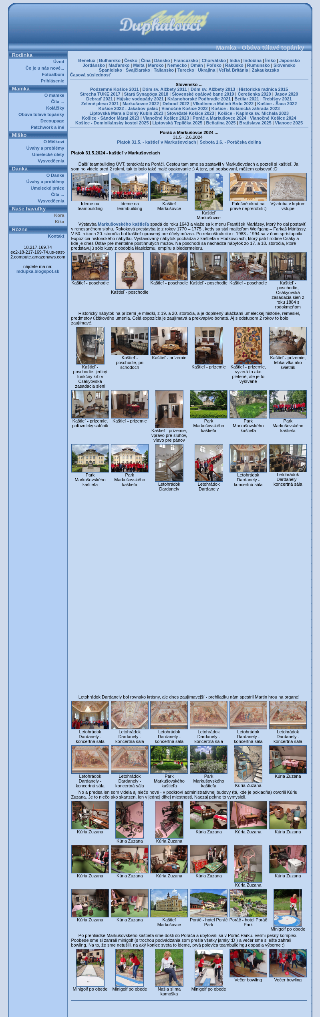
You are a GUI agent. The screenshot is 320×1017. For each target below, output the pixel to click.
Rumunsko (258, 65)
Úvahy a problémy (46, 148)
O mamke (55, 95)
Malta (138, 65)
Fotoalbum (54, 74)
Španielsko (110, 70)
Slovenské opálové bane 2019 (203, 94)
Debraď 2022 (176, 103)
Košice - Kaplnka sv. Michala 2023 (253, 113)
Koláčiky (56, 108)
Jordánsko (94, 65)
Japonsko (289, 60)
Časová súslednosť (90, 74)
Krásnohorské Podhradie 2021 (199, 98)
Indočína (253, 60)
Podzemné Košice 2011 (114, 89)
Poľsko (214, 65)
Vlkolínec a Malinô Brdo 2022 (223, 103)
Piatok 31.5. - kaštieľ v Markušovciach (156, 142)
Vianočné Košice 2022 (184, 108)
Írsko (270, 60)
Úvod (60, 61)
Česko (130, 60)
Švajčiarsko (138, 70)
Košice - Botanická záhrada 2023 (245, 108)
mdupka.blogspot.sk (37, 271)
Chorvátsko (214, 60)
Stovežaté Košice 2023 (190, 113)
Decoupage (53, 120)
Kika (60, 221)
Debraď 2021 (99, 98)
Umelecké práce (49, 188)
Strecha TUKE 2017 (100, 94)
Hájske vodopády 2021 (140, 98)
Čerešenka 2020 (254, 94)
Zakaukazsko (265, 70)
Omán (197, 65)
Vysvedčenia (52, 160)
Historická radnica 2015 (263, 89)
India (234, 60)
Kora (60, 215)
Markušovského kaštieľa (123, 224)
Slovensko (285, 65)
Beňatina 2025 (220, 122)
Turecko (185, 70)
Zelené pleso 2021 (100, 103)
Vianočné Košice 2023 (166, 118)
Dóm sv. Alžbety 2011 (165, 89)
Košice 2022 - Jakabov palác (128, 108)
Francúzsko (185, 60)
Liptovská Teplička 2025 (177, 122)
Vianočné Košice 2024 (273, 118)
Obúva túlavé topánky (42, 114)
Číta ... (58, 101)
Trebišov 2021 (277, 98)
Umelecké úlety (49, 154)
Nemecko (177, 65)
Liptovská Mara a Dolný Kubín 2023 (126, 113)
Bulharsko (110, 60)
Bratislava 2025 (255, 122)
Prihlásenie (54, 80)
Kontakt (57, 236)
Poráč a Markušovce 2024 (219, 118)
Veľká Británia (233, 70)
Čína (146, 60)
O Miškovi (54, 141)
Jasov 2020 (286, 94)
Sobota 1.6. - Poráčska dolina (230, 142)
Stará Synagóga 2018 (146, 94)
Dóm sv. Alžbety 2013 (213, 89)
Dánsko (162, 60)
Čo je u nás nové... (46, 68)
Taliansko (164, 70)
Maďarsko (119, 65)
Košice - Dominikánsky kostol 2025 (112, 122)
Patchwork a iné (49, 127)
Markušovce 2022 (141, 103)
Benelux (86, 60)
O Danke (56, 175)
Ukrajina (206, 70)
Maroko (156, 65)
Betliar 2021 (246, 98)
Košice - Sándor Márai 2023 (110, 118)
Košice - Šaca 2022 (277, 103)
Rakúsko (234, 65)
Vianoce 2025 (289, 122)
